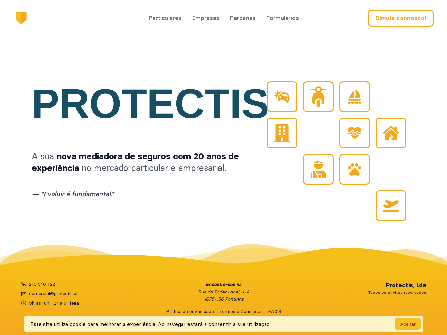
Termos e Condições (241, 311)
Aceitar (408, 324)
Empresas (205, 18)
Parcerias (243, 18)
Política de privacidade (190, 311)
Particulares (165, 18)
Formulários (282, 18)
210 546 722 (42, 284)
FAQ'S (274, 311)
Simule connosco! (400, 18)
